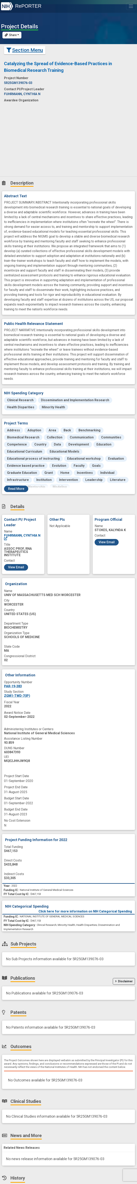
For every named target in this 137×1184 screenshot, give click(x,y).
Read (16, 489)
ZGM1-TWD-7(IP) (17, 696)
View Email (16, 567)
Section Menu (24, 50)
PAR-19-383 (13, 686)
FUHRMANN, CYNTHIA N (22, 537)
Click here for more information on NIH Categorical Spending (85, 911)
